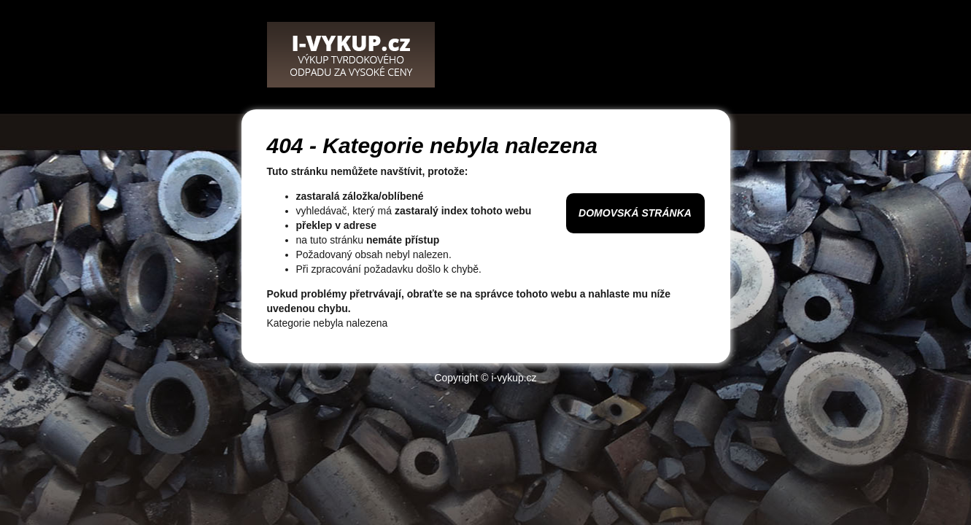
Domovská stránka (635, 213)
